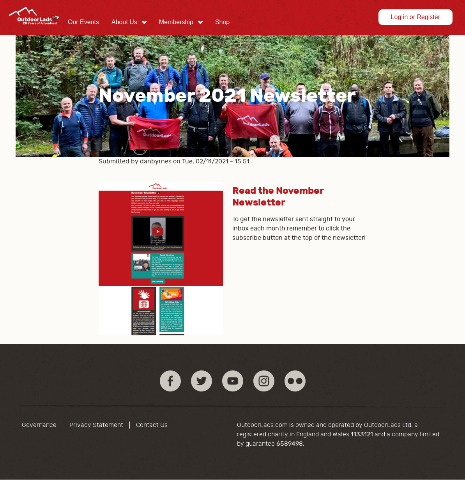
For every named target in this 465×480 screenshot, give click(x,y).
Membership (176, 22)
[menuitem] (83, 22)
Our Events (83, 22)
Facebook (170, 380)
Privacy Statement (96, 425)
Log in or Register (415, 17)
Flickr (295, 380)
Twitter (201, 380)
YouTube (232, 380)
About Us (124, 22)
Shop (222, 22)
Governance (39, 425)
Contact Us (152, 425)
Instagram (263, 380)
